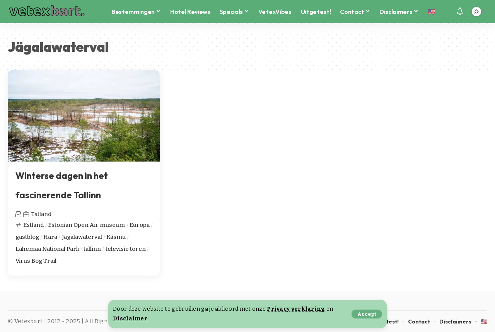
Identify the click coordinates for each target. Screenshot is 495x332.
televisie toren (126, 248)
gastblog (27, 236)
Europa (140, 224)
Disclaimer (130, 318)
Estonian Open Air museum (86, 224)
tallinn (92, 248)
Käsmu (116, 236)
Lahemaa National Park (47, 248)
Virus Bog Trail (35, 260)
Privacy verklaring (296, 309)
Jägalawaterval (82, 236)
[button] (367, 314)
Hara (50, 236)
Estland (41, 214)
